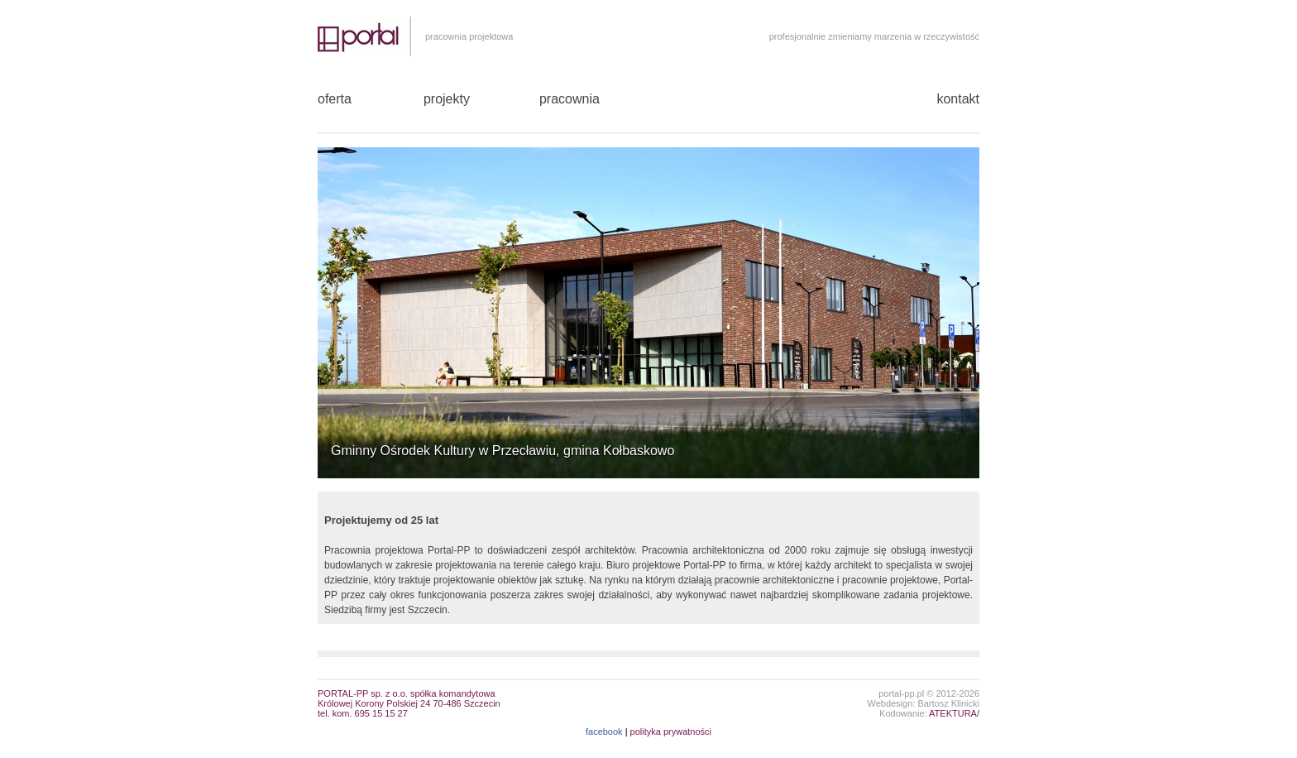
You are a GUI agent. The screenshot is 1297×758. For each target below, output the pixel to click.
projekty (447, 99)
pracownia (569, 99)
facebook (604, 731)
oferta (335, 99)
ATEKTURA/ (954, 713)
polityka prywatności (670, 731)
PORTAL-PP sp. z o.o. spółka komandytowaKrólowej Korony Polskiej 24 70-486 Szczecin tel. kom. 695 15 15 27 (409, 703)
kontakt (957, 99)
